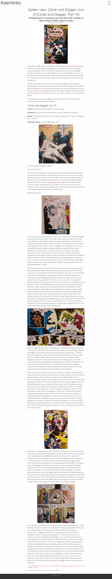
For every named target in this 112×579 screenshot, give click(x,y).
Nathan (53, 22)
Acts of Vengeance (53, 566)
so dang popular (51, 182)
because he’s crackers (41, 93)
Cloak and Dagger (63, 566)
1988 (36, 566)
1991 (47, 566)
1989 (38, 566)
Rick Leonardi (72, 566)
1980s (32, 566)
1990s (41, 566)
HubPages (56, 570)
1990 (45, 566)
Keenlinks (58, 575)
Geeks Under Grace (46, 570)
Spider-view (36, 567)
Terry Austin (79, 566)
